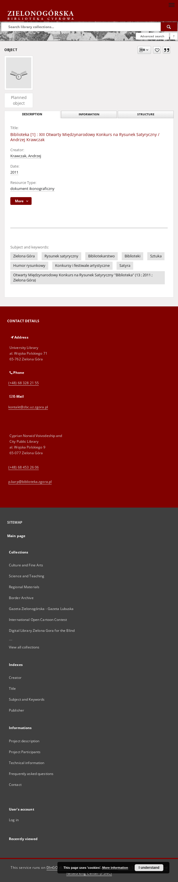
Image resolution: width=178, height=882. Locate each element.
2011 (14, 172)
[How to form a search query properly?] (173, 36)
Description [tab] (32, 114)
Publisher (16, 710)
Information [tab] (89, 114)
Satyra (124, 265)
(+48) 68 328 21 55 (23, 382)
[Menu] (171, 4)
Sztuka (156, 256)
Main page (16, 535)
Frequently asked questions (31, 773)
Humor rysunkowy (29, 265)
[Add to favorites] (157, 50)
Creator (15, 677)
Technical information (26, 762)
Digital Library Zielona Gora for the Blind (42, 630)
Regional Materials (24, 586)
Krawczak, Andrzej (25, 156)
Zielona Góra (24, 256)
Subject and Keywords (26, 699)
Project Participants (24, 751)
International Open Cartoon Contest (38, 619)
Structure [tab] (145, 114)
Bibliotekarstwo (101, 256)
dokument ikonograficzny (32, 188)
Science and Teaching (26, 576)
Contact (15, 784)
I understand (149, 868)
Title (12, 688)
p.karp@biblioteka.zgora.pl (30, 481)
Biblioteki (132, 256)
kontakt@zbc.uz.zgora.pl (28, 407)
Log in (14, 819)
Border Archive (21, 597)
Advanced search (152, 36)
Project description (24, 741)
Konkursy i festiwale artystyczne (82, 265)
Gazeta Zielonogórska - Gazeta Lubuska (41, 608)
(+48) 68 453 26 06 (23, 467)
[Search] (169, 26)
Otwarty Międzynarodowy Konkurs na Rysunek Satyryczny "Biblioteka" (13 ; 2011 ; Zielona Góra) (82, 278)
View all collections (24, 647)
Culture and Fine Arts (26, 565)
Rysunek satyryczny (61, 256)
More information (115, 867)
